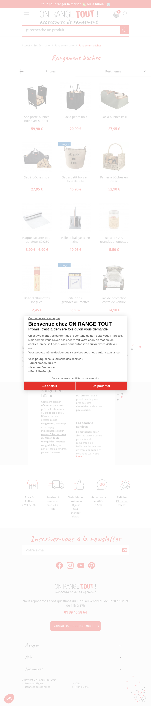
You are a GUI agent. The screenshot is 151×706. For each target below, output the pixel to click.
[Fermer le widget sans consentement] (44, 318)
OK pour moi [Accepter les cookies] (101, 386)
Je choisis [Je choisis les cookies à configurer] (49, 386)
